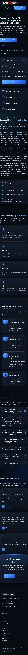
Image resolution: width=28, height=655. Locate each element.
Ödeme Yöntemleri (6, 633)
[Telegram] (10, 606)
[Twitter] (3, 606)
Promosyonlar (5, 623)
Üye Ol (20, 8)
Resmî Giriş (4, 613)
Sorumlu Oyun (5, 640)
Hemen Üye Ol (14, 82)
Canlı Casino (5, 616)
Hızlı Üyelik (5, 45)
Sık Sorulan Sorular (6, 630)
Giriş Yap (7, 8)
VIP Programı (5, 621)
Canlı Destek (5, 635)
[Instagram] (6, 606)
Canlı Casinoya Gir (8, 40)
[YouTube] (14, 606)
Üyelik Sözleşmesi (6, 638)
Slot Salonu (4, 618)
